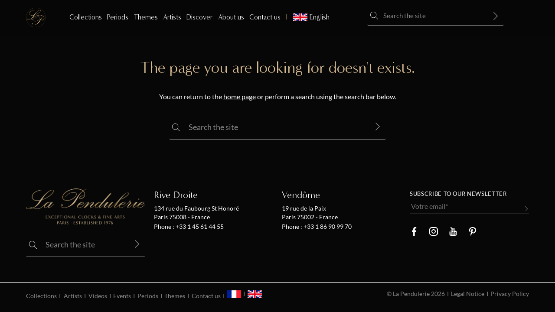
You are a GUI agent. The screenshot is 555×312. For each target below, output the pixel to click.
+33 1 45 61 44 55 (199, 226)
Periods (117, 17)
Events (122, 295)
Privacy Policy (509, 293)
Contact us (265, 17)
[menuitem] (308, 17)
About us (231, 17)
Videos (97, 295)
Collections (85, 17)
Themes (146, 17)
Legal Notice (467, 293)
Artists (172, 17)
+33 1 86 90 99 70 (327, 226)
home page (239, 97)
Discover (199, 17)
